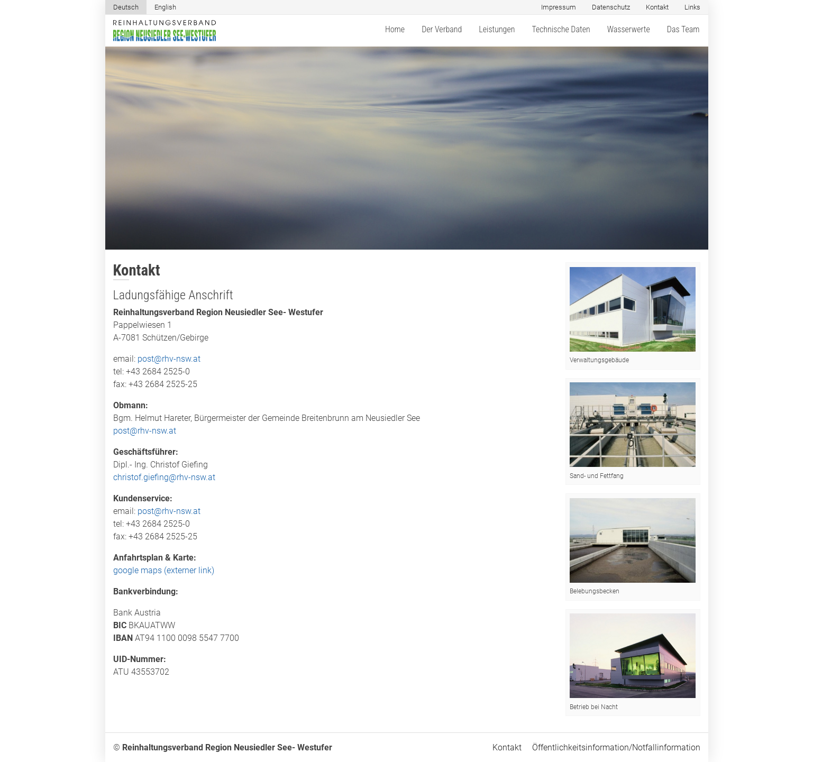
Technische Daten (561, 29)
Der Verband (442, 29)
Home (395, 29)
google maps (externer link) (163, 570)
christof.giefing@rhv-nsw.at (164, 477)
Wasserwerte (628, 29)
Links (692, 7)
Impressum (558, 7)
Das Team (683, 29)
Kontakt (657, 7)
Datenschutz (611, 7)
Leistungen (497, 29)
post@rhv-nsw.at (169, 359)
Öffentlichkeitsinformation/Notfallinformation (616, 747)
